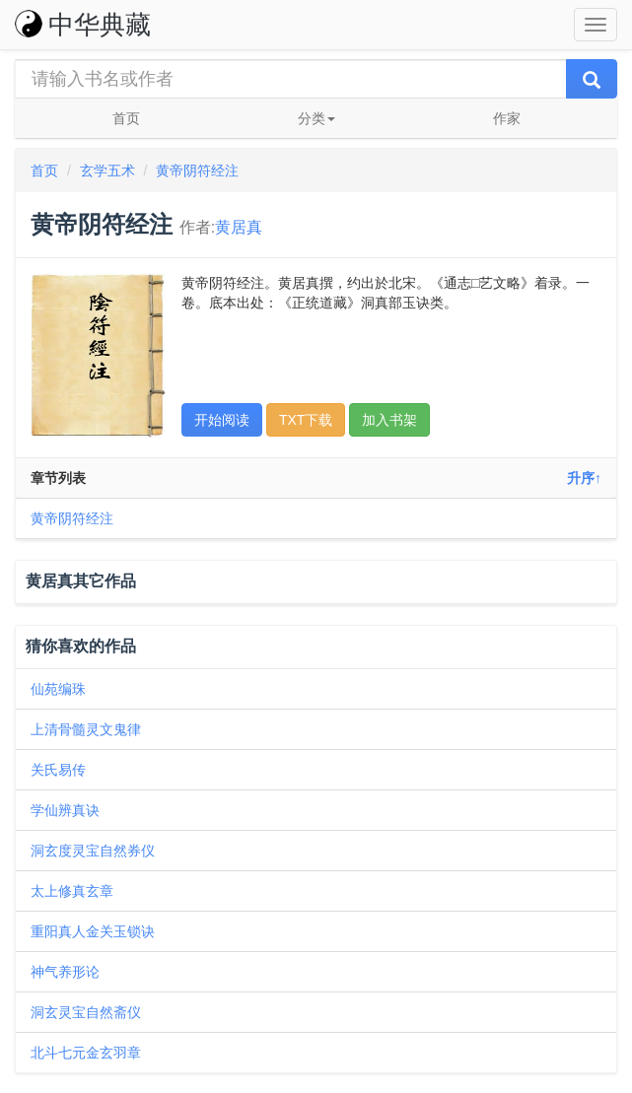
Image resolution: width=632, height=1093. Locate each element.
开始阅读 (221, 420)
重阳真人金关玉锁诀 (93, 931)
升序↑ (584, 478)
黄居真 (238, 227)
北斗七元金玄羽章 (86, 1052)
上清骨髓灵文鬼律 (86, 729)
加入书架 (389, 420)
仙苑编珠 (58, 689)
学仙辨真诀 (65, 810)
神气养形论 (65, 972)
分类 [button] (316, 118)
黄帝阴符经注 (197, 170)
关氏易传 (58, 770)
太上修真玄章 (72, 891)
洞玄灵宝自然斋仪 (86, 1012)
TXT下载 (305, 420)
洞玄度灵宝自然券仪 (93, 850)
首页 (126, 118)
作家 (507, 118)
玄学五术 (107, 170)
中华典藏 (83, 24)
